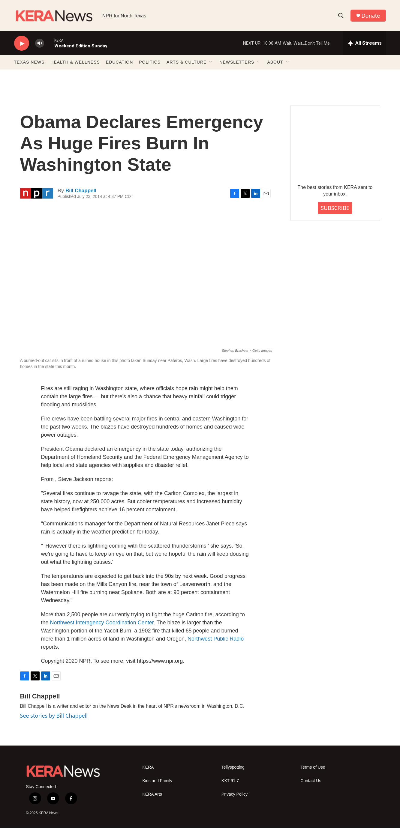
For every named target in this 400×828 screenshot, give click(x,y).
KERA (148, 767)
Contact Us (310, 781)
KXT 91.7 (230, 781)
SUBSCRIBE (335, 208)
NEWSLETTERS (236, 62)
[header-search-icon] (341, 16)
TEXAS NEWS (29, 62)
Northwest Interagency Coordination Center (102, 623)
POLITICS (150, 62)
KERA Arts (152, 794)
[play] (21, 43)
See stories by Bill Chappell (54, 715)
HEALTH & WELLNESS (75, 62)
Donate (371, 16)
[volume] (40, 43)
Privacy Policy (234, 794)
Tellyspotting (233, 767)
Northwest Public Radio (216, 639)
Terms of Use (312, 767)
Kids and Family (158, 781)
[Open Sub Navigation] (211, 62)
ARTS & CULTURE (186, 62)
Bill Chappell (80, 190)
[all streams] (364, 43)
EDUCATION (119, 62)
